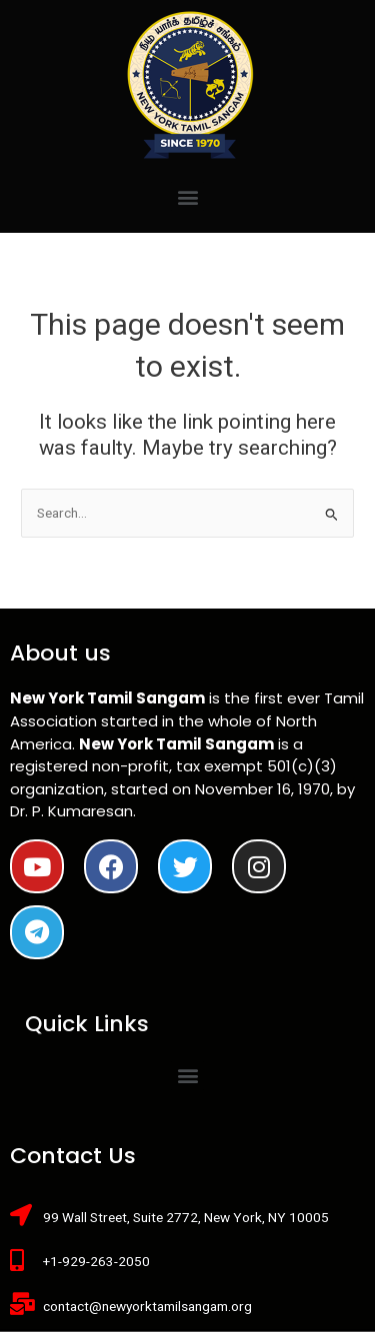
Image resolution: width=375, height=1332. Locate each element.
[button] (187, 196)
